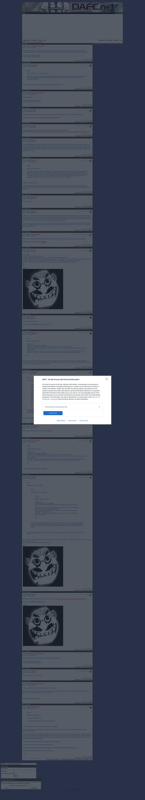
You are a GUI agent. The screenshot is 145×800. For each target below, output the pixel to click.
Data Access (72, 420)
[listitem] (72, 407)
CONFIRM (53, 413)
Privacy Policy (83, 420)
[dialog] (72, 400)
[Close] (107, 380)
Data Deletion (61, 420)
